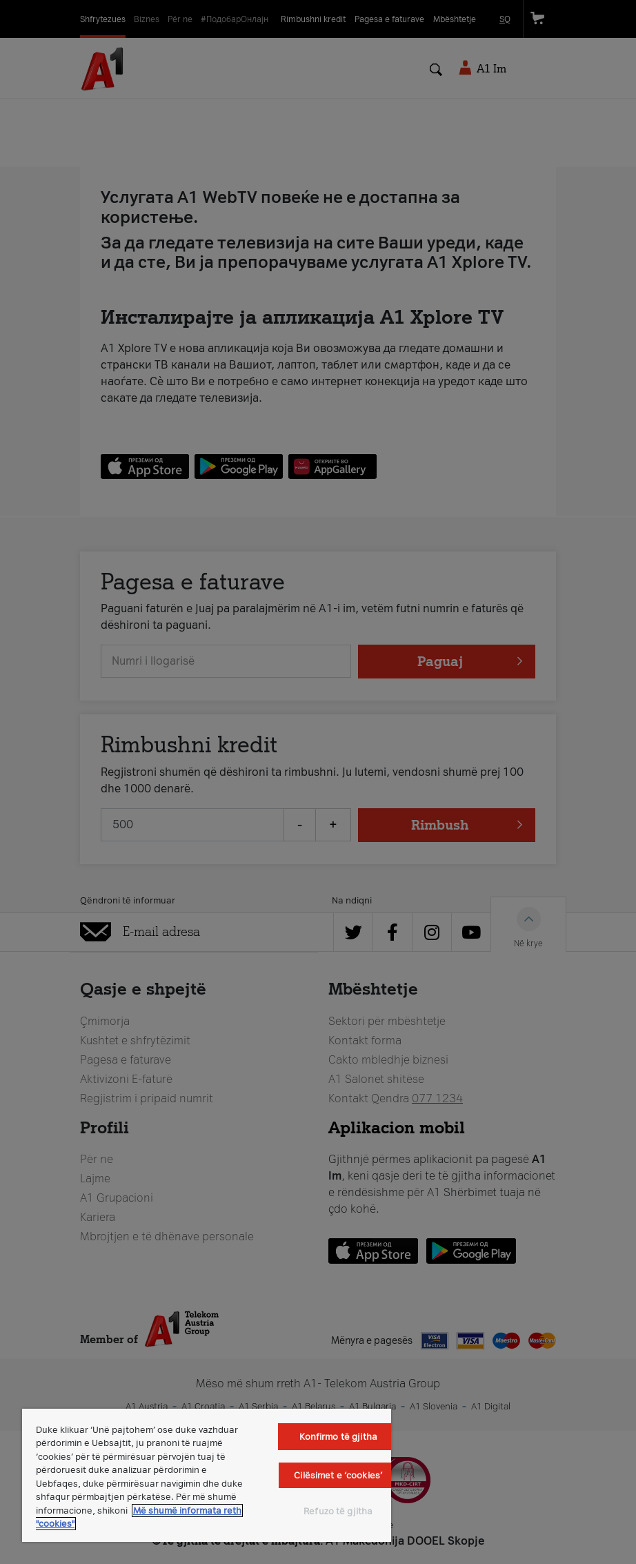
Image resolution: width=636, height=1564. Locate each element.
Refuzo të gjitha (338, 1511)
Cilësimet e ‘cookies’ (338, 1475)
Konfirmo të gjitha (338, 1436)
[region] (206, 1475)
